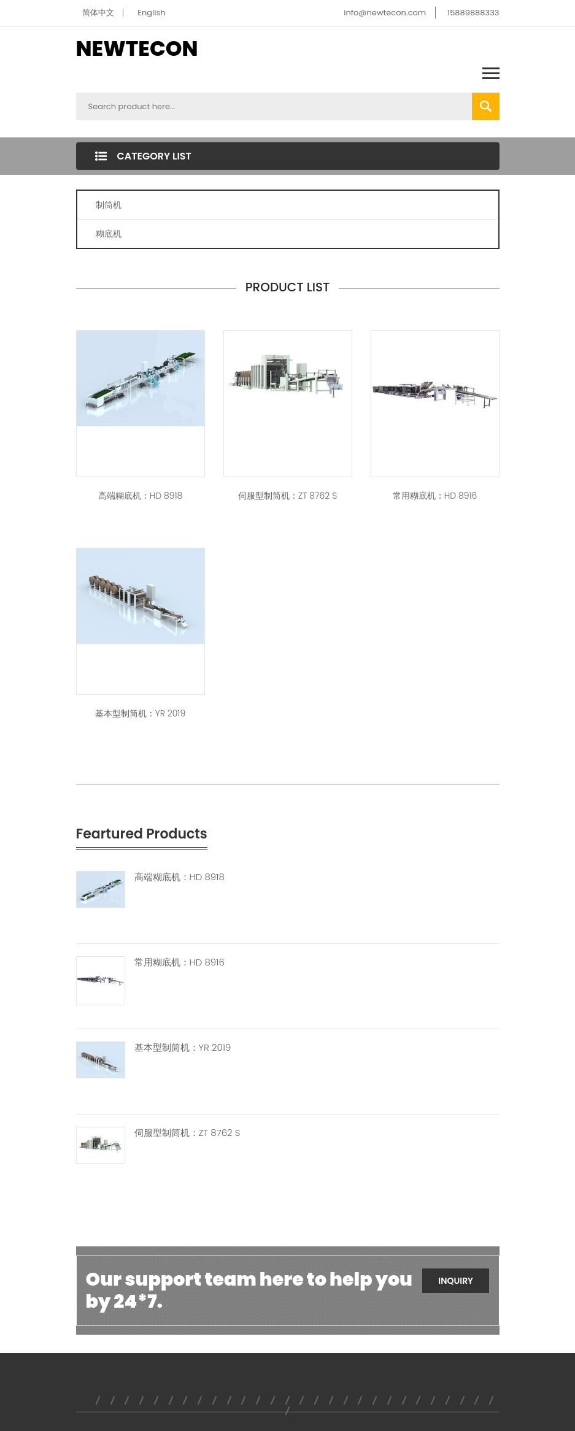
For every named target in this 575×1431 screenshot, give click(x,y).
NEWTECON (137, 48)
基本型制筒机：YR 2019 (140, 713)
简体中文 (98, 12)
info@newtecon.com (385, 12)
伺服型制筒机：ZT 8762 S (287, 495)
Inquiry (455, 1281)
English (151, 12)
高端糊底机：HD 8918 (140, 495)
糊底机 (109, 234)
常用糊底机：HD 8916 (435, 495)
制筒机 (109, 205)
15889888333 (473, 12)
